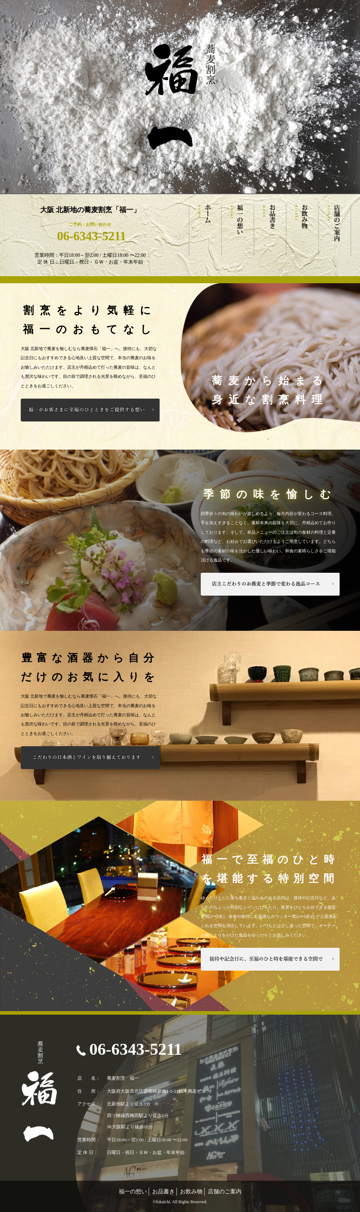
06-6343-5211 (90, 236)
